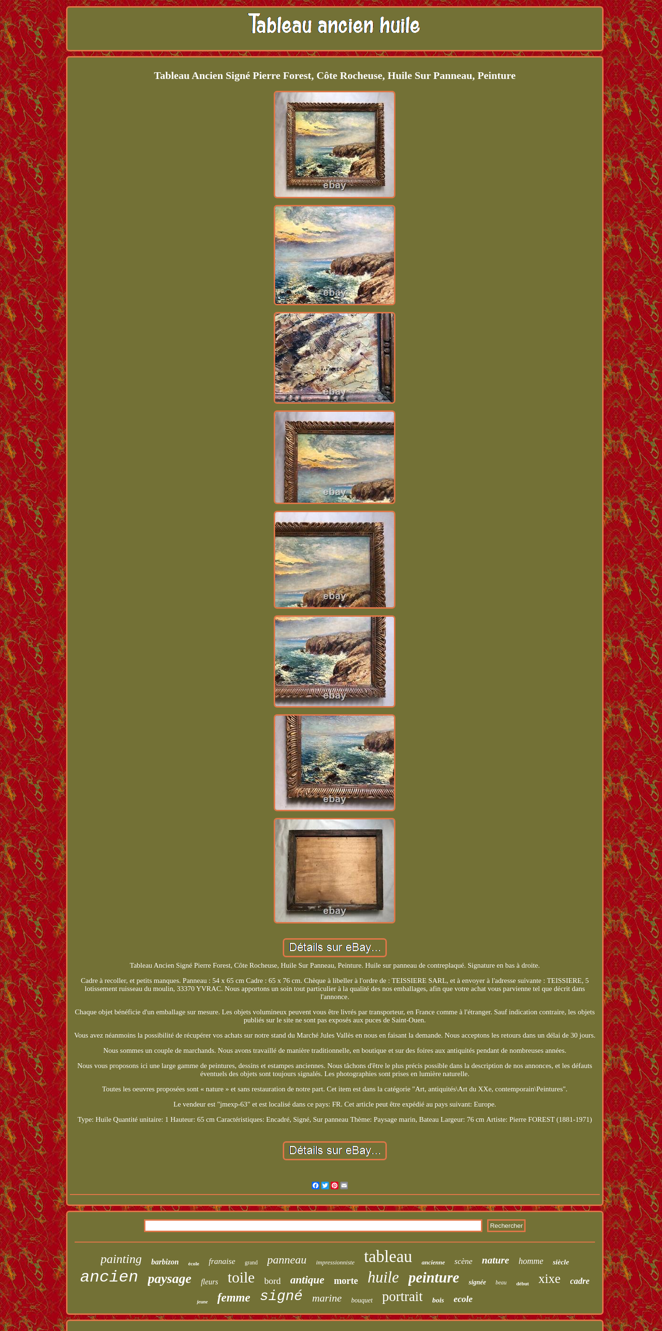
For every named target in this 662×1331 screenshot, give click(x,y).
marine (327, 1298)
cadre (580, 1281)
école (193, 1263)
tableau (388, 1256)
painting (121, 1259)
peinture (433, 1277)
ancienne (433, 1262)
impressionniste (335, 1262)
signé (281, 1296)
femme (233, 1297)
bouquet (362, 1300)
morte (346, 1280)
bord (272, 1281)
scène (463, 1261)
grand (251, 1262)
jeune (202, 1301)
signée (477, 1282)
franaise (222, 1261)
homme (530, 1261)
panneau (287, 1259)
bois (438, 1300)
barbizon (165, 1262)
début (522, 1283)
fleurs (209, 1282)
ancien (109, 1277)
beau (501, 1282)
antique (307, 1280)
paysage (170, 1278)
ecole (462, 1299)
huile (383, 1277)
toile (241, 1277)
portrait (402, 1296)
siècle (561, 1262)
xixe (549, 1279)
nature (495, 1260)
